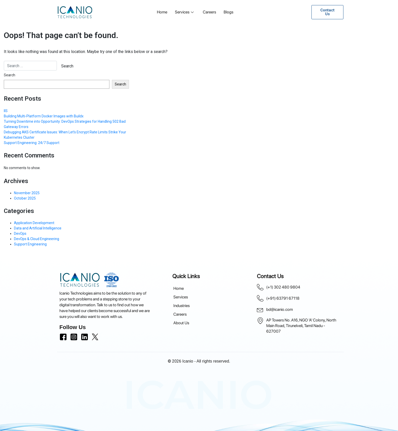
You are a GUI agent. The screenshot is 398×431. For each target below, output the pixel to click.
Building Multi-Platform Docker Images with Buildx (44, 116)
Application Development (34, 223)
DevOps (20, 233)
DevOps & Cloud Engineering (36, 239)
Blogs (228, 12)
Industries (181, 305)
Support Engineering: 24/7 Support (31, 143)
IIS (6, 111)
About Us (181, 322)
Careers (209, 12)
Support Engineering (30, 244)
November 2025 (27, 193)
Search (9, 75)
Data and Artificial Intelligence (37, 228)
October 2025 (25, 198)
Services (184, 12)
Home (162, 12)
